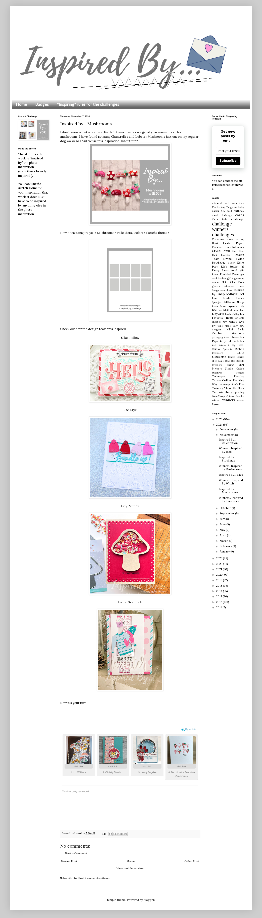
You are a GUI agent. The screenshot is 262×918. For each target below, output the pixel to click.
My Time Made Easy (225, 325)
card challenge (222, 215)
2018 (219, 585)
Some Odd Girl (226, 361)
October (226, 508)
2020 (219, 574)
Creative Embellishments (228, 247)
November (227, 435)
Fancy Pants (220, 270)
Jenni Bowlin (221, 298)
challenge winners (222, 226)
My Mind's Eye (233, 321)
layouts (232, 306)
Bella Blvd (226, 211)
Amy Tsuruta (130, 506)
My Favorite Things (228, 316)
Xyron (215, 404)
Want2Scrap (218, 396)
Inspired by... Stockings (227, 458)
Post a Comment (76, 853)
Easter (231, 262)
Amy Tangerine (229, 207)
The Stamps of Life (228, 384)
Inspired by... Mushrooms (228, 490)
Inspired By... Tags (231, 474)
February (226, 546)
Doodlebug (218, 262)
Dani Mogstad (221, 255)
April (223, 535)
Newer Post (69, 861)
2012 (219, 602)
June (223, 524)
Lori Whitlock (225, 310)
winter (240, 400)
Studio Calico (234, 368)
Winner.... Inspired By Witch (231, 481)
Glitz (225, 282)
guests (216, 286)
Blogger (148, 900)
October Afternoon (228, 333)
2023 (219, 558)
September (227, 513)
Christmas (218, 239)
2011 (219, 607)
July (222, 519)
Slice (214, 361)
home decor (226, 290)
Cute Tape (238, 251)
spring (230, 365)
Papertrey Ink (222, 341)
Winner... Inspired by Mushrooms (230, 467)
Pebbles (239, 341)
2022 (219, 564)
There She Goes (234, 388)
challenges (223, 234)
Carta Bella (219, 219)
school (240, 353)
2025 (219, 419)
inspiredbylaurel (231, 294)
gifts (230, 278)
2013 (219, 596)
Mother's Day (232, 314)
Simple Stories (236, 357)
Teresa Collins (222, 380)
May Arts (218, 314)
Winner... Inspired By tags (230, 450)
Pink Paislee (219, 345)
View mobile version (130, 868)
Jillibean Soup (234, 302)
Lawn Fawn (219, 306)
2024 (219, 424)
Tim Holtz (217, 392)
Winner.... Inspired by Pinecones (231, 499)
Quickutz (227, 349)
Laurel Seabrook (130, 602)
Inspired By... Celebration (228, 441)
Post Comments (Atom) (94, 878)
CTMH (226, 251)
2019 (219, 580)
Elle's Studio (229, 266)
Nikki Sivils (235, 329)
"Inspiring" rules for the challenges (88, 104)
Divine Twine (233, 259)
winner (216, 400)
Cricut (216, 251)
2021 (219, 569)
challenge (237, 219)
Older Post (191, 861)
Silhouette (219, 357)
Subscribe (228, 161)
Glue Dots (237, 282)
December (227, 429)
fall (242, 266)
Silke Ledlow (130, 338)
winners (228, 400)
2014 (219, 591)
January (225, 551)
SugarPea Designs (228, 372)
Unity (228, 392)
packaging (217, 337)
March (224, 540)
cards (239, 215)
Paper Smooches (234, 337)
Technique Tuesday (228, 376)
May (223, 530)
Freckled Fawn (229, 274)
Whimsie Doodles (235, 396)
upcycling (239, 392)
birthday (239, 210)
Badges (42, 104)
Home (21, 104)
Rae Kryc (130, 410)
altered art (220, 203)
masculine (239, 310)
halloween (229, 286)
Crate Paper (233, 243)
